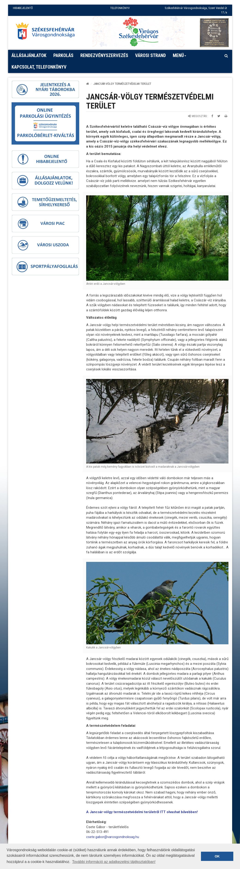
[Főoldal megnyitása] (47, 32)
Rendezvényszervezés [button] (104, 55)
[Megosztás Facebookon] (212, 116)
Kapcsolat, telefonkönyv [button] (39, 67)
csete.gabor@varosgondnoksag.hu (112, 837)
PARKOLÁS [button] (63, 55)
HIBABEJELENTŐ (23, 8)
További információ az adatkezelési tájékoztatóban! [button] (113, 862)
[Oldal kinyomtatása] (226, 116)
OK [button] (217, 856)
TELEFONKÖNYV (120, 8)
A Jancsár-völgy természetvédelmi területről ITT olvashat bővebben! (142, 812)
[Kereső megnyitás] (226, 55)
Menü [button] (179, 57)
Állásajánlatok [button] (29, 55)
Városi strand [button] (150, 55)
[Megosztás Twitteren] (218, 116)
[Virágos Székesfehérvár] (138, 31)
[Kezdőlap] (87, 83)
